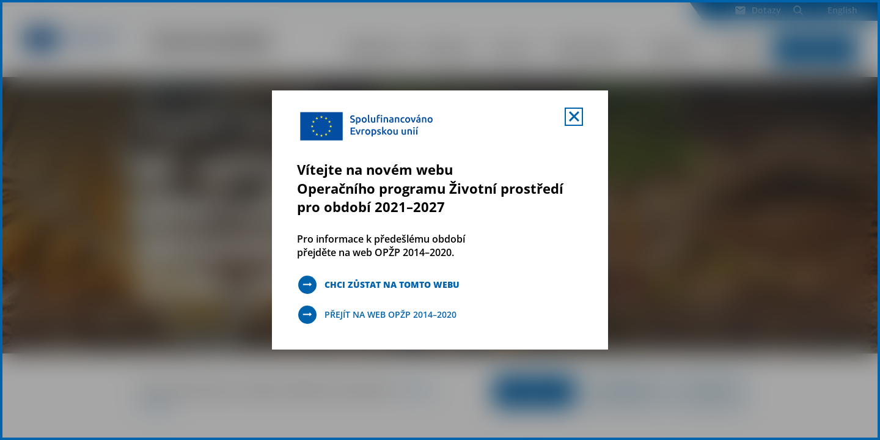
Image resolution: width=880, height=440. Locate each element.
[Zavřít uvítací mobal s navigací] (574, 117)
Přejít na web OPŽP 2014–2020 (390, 314)
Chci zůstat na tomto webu (392, 284)
